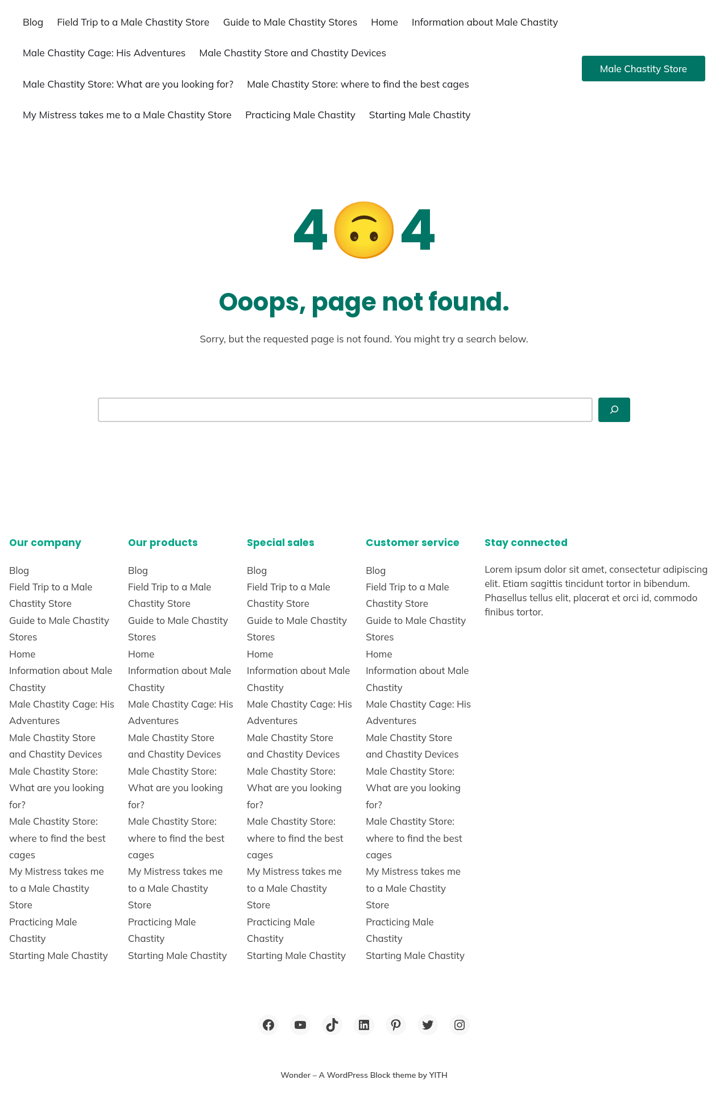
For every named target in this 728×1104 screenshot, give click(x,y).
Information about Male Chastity (485, 22)
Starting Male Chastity (420, 115)
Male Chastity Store (643, 69)
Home (384, 22)
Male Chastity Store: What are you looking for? (128, 84)
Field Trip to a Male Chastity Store (133, 22)
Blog (33, 22)
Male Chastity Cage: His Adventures (104, 53)
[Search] (614, 409)
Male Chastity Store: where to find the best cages (358, 84)
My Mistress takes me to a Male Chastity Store (127, 115)
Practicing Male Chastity (300, 115)
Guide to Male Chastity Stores (290, 22)
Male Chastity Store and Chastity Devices (292, 53)
